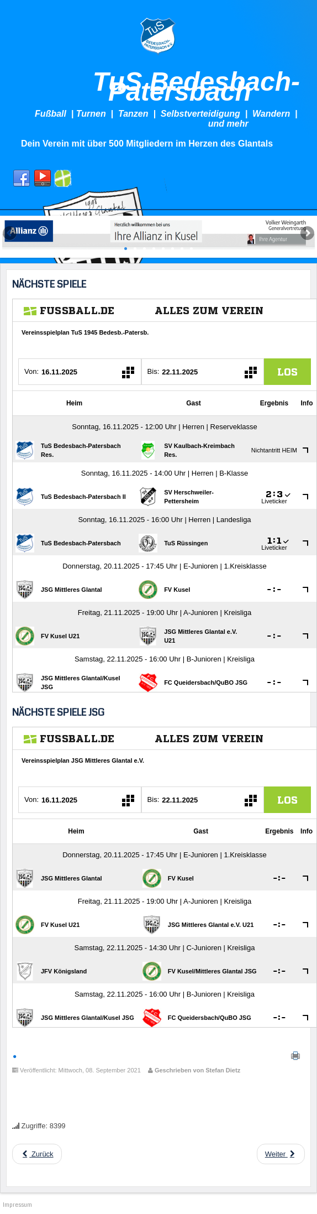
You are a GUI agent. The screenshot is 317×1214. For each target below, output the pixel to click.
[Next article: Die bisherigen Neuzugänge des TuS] (281, 1154)
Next (306, 234)
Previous (10, 234)
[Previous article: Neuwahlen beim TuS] (37, 1154)
